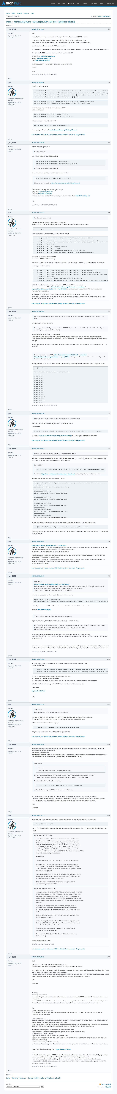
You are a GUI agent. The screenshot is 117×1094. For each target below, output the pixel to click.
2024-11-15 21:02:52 (38, 704)
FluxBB (108, 1087)
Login (32, 13)
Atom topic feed (106, 1084)
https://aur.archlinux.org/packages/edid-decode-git (55, 435)
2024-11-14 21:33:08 (38, 576)
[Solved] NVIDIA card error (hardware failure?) (54, 22)
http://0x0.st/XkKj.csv (43, 60)
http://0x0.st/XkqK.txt (83, 196)
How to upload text (37, 135)
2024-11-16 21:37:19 (38, 815)
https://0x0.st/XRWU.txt (63, 1049)
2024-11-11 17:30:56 (38, 29)
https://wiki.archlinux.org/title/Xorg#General (62, 130)
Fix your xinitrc (80, 135)
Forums (71, 3)
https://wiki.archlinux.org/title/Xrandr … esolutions (68, 287)
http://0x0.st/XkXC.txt (44, 58)
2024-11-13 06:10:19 (38, 448)
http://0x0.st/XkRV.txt (38, 691)
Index (8, 13)
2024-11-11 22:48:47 (38, 82)
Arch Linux (12, 3)
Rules (13, 13)
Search (19, 13)
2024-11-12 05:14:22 (38, 143)
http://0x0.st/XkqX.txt (45, 194)
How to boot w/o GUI (50, 135)
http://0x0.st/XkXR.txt (48, 56)
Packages (61, 3)
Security (94, 3)
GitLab (85, 3)
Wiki (78, 3)
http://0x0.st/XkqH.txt (46, 192)
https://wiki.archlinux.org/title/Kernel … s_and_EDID (49, 289)
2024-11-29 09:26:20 (38, 957)
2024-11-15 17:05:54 (38, 659)
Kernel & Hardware (22, 22)
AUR (101, 3)
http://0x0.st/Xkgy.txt (44, 609)
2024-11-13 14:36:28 (38, 541)
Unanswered (106, 16)
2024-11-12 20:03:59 (38, 311)
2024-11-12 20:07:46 (38, 413)
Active (99, 16)
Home (53, 3)
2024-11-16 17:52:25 (38, 744)
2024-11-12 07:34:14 (38, 213)
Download (110, 3)
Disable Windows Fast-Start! (66, 135)
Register (26, 13)
